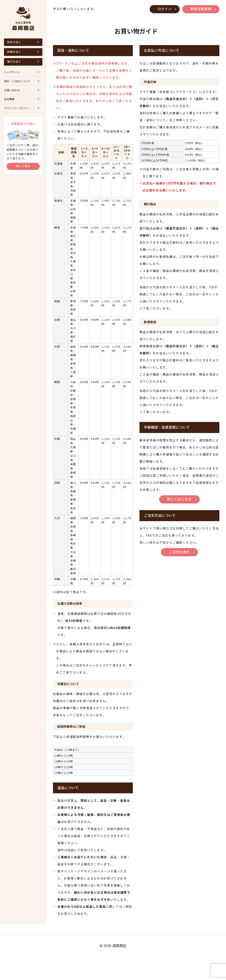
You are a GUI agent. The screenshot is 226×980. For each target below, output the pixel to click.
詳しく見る (23, 173)
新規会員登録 (200, 9)
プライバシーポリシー (18, 115)
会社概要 (9, 105)
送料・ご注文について (18, 85)
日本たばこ (15, 42)
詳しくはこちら (179, 509)
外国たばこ (15, 53)
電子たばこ (15, 63)
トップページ (12, 75)
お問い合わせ (12, 95)
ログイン (162, 9)
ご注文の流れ (179, 563)
